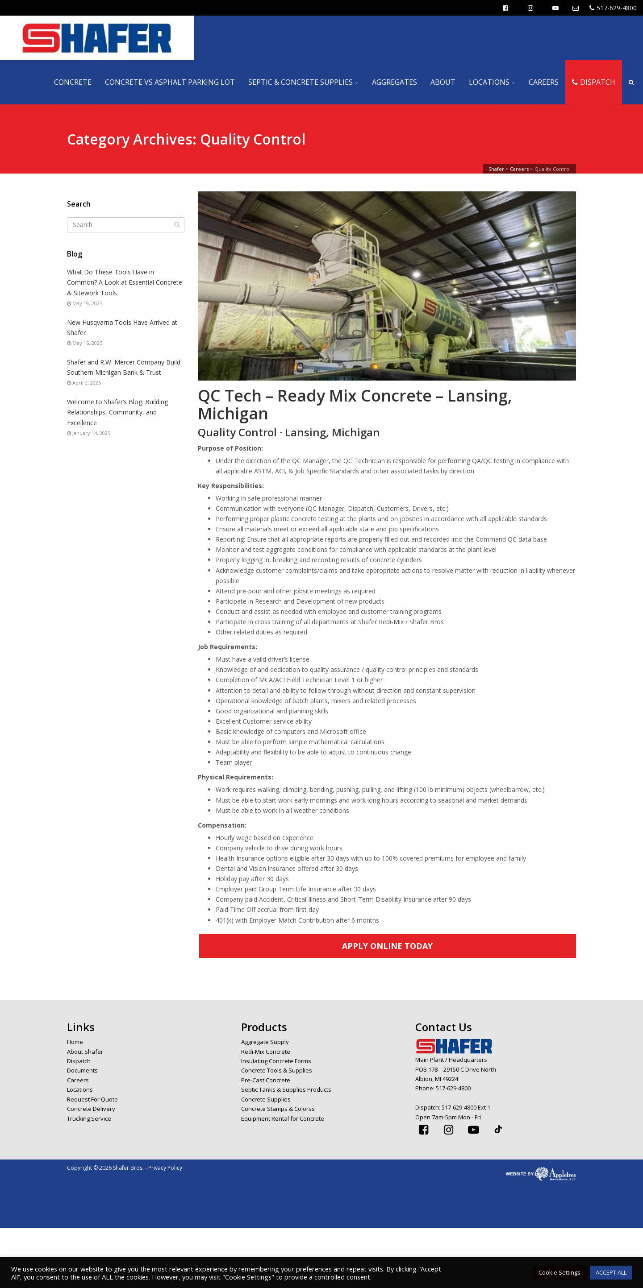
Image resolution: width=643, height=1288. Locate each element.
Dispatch (79, 1061)
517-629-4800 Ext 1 (466, 1107)
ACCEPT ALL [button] (611, 1272)
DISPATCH (593, 82)
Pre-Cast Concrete (265, 1080)
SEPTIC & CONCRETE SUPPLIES (300, 82)
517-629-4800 (613, 8)
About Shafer (85, 1052)
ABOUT (442, 82)
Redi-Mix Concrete (265, 1052)
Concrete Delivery (91, 1109)
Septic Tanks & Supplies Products (286, 1089)
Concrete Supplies (266, 1099)
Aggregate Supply (265, 1042)
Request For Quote (92, 1099)
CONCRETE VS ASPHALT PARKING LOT (170, 82)
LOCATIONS (489, 82)
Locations (80, 1089)
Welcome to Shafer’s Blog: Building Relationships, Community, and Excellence (117, 412)
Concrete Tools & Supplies (276, 1070)
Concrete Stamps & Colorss (278, 1109)
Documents (82, 1070)
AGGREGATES (394, 82)
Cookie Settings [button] (559, 1272)
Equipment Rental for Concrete (282, 1118)
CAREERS (544, 82)
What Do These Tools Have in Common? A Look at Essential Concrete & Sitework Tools (124, 282)
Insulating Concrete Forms (276, 1061)
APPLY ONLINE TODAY (387, 945)
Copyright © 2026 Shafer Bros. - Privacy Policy (124, 1168)
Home (75, 1042)
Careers (78, 1080)
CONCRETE (73, 82)
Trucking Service (89, 1118)
